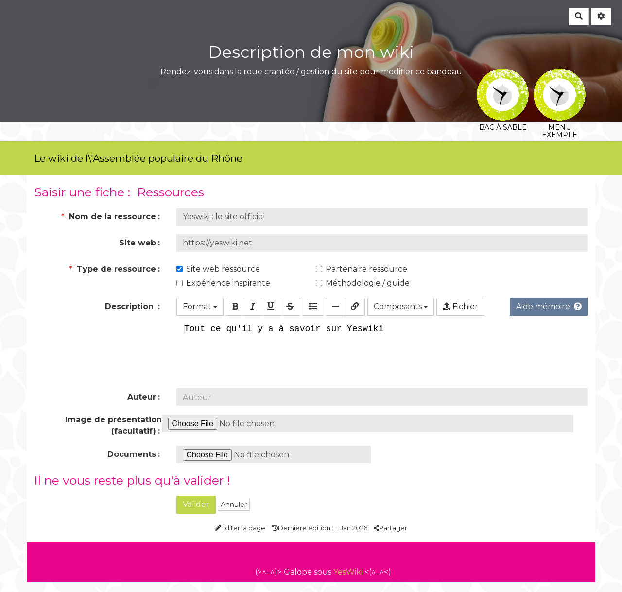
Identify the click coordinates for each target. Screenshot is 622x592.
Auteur (141, 406)
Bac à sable (502, 75)
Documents (131, 464)
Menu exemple (559, 75)
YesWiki (348, 581)
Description (130, 306)
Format (200, 306)
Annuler (234, 514)
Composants (401, 306)
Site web (137, 242)
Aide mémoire (549, 306)
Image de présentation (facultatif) (113, 435)
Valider (196, 514)
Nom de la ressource (108, 216)
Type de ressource (112, 269)
